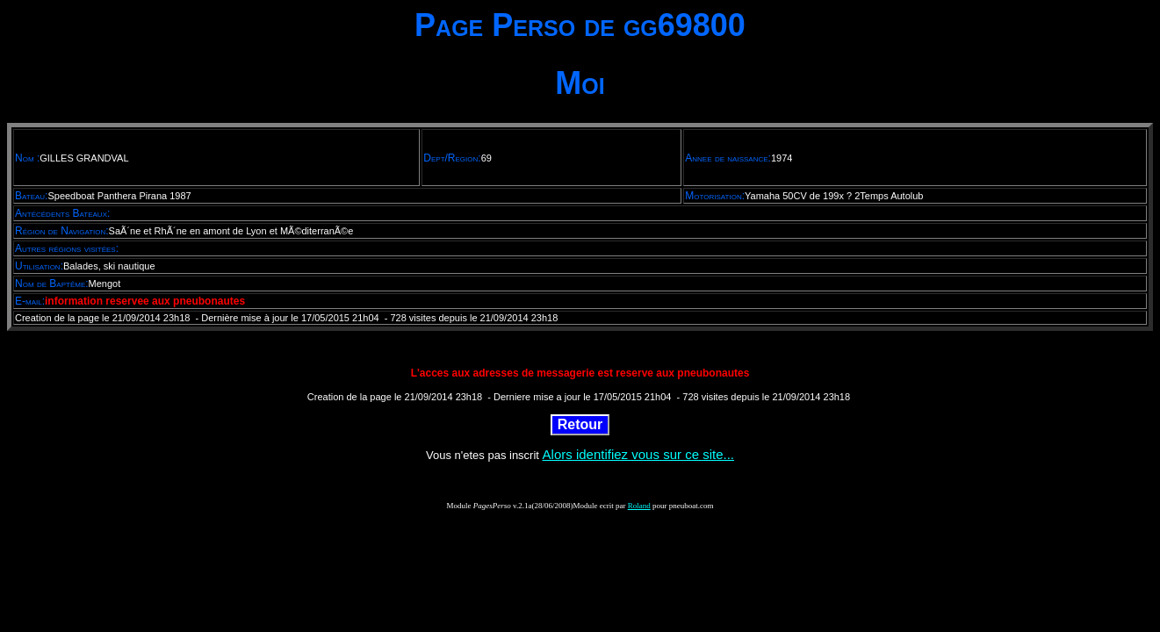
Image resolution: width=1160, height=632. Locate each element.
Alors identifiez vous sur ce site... (638, 454)
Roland (639, 505)
